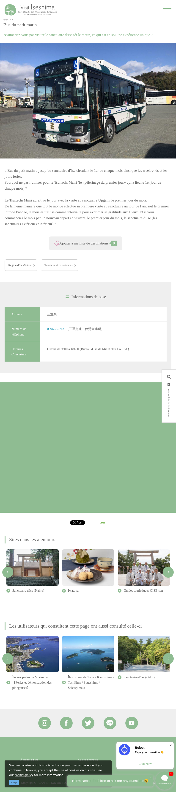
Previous (7, 572)
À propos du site (29, 759)
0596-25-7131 (56, 329)
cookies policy (24, 775)
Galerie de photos (88, 759)
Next (168, 572)
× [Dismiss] (171, 745)
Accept (14, 782)
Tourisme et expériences (58, 265)
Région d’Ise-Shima (19, 265)
